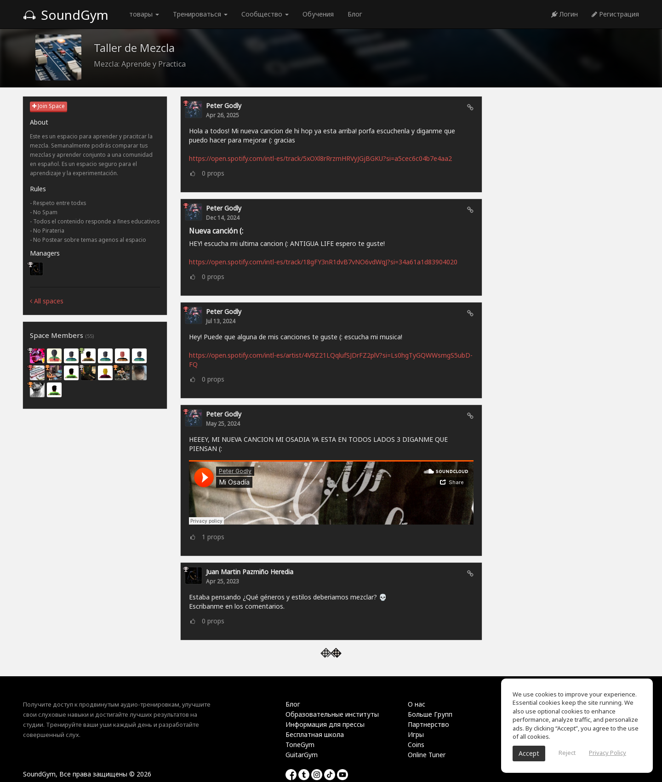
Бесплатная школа (314, 734)
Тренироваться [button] (200, 14)
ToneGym (299, 744)
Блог (355, 14)
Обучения (318, 14)
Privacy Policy (607, 752)
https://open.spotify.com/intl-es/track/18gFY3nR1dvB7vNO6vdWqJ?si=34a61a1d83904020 (323, 261)
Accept (529, 753)
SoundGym (65, 14)
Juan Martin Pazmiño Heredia (249, 571)
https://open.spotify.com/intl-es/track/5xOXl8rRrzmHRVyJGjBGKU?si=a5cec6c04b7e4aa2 (320, 158)
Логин (564, 14)
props (213, 173)
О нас (416, 704)
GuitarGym (301, 754)
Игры (416, 734)
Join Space (48, 106)
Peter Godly (223, 105)
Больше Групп (430, 714)
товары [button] (144, 14)
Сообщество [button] (265, 14)
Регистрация (615, 14)
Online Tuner (426, 754)
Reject (567, 752)
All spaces (46, 301)
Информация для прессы (325, 724)
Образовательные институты (332, 714)
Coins (416, 744)
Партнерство (428, 724)
